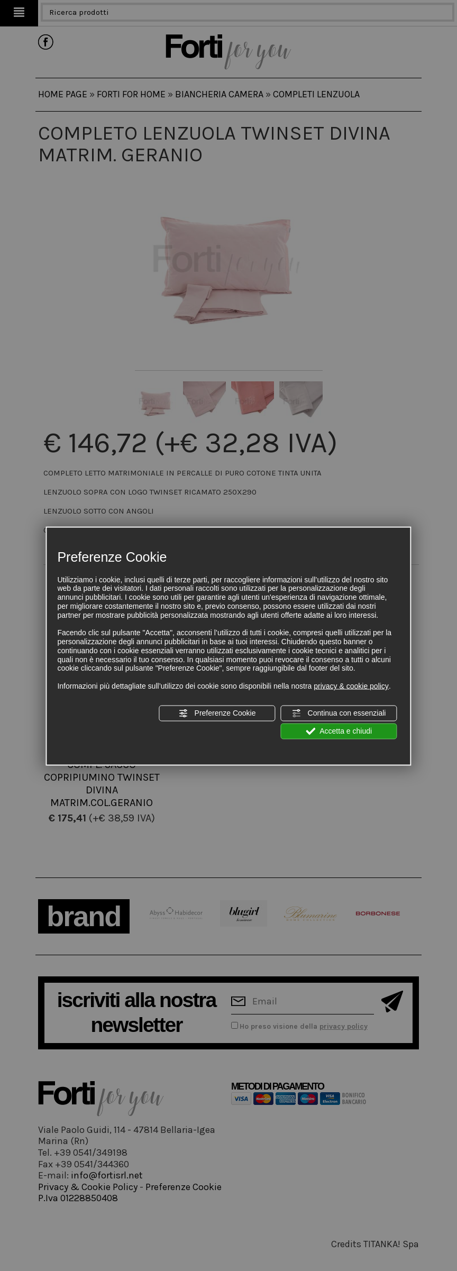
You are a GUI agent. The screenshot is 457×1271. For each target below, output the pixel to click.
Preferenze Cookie (217, 713)
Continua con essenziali (339, 713)
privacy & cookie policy (351, 686)
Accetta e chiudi (339, 731)
